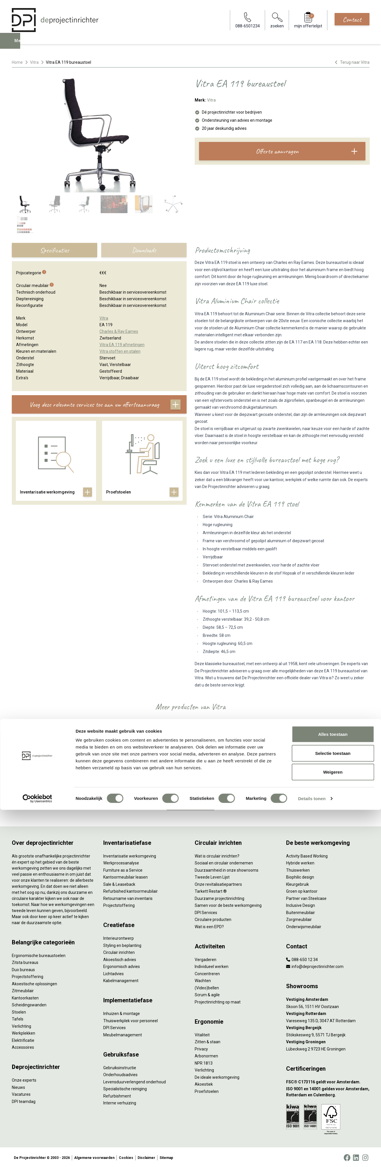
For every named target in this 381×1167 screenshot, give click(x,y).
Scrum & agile (207, 993)
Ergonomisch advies (121, 965)
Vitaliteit (202, 1033)
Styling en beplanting (122, 944)
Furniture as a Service (122, 868)
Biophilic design (300, 876)
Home (17, 62)
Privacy (201, 1047)
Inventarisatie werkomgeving (129, 854)
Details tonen (311, 1155)
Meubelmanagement (122, 1033)
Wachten (203, 979)
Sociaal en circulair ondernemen (224, 862)
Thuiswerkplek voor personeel (130, 1019)
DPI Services (114, 1026)
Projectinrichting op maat (218, 1000)
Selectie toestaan (333, 1110)
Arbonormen (206, 1054)
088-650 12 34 (302, 958)
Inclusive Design (300, 904)
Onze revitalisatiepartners (218, 883)
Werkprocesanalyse (121, 862)
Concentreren (207, 972)
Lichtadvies (113, 972)
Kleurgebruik (297, 883)
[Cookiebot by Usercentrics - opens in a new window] (37, 1155)
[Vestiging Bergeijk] (327, 1027)
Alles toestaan (333, 1091)
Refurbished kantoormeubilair (130, 890)
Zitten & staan (207, 1040)
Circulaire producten (213, 918)
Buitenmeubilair (300, 911)
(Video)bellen (207, 986)
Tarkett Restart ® (211, 890)
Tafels (17, 1018)
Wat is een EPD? (209, 925)
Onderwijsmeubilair (303, 925)
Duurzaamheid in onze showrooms (226, 868)
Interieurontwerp (118, 937)
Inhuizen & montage (121, 1012)
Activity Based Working (307, 854)
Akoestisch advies (119, 958)
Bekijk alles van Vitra (190, 802)
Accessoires (23, 1046)
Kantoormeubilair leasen (125, 876)
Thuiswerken (298, 868)
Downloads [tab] (144, 250)
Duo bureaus (23, 968)
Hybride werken (300, 862)
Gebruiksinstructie (119, 1066)
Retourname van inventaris (128, 897)
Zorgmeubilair (299, 918)
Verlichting (21, 1024)
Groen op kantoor (302, 890)
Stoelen (19, 1010)
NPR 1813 (204, 1061)
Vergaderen (205, 958)
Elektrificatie (23, 1039)
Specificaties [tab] (54, 250)
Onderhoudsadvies (120, 1073)
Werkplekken (23, 1032)
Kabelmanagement (120, 979)
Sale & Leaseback (119, 883)
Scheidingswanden (29, 1003)
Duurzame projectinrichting (219, 897)
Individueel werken (211, 965)
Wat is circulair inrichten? (217, 854)
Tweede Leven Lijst (212, 876)
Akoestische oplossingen (34, 982)
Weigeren (332, 1129)
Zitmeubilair (23, 989)
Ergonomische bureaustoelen (38, 954)
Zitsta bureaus (25, 961)
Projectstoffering (27, 975)
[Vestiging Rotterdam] (327, 1013)
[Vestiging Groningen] (327, 1041)
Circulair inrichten (119, 951)
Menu (20, 45)
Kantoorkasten (25, 996)
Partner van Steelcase (306, 897)
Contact (352, 19)
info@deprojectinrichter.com (315, 965)
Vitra (34, 62)
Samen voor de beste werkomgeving (228, 904)
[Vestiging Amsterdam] (327, 998)
